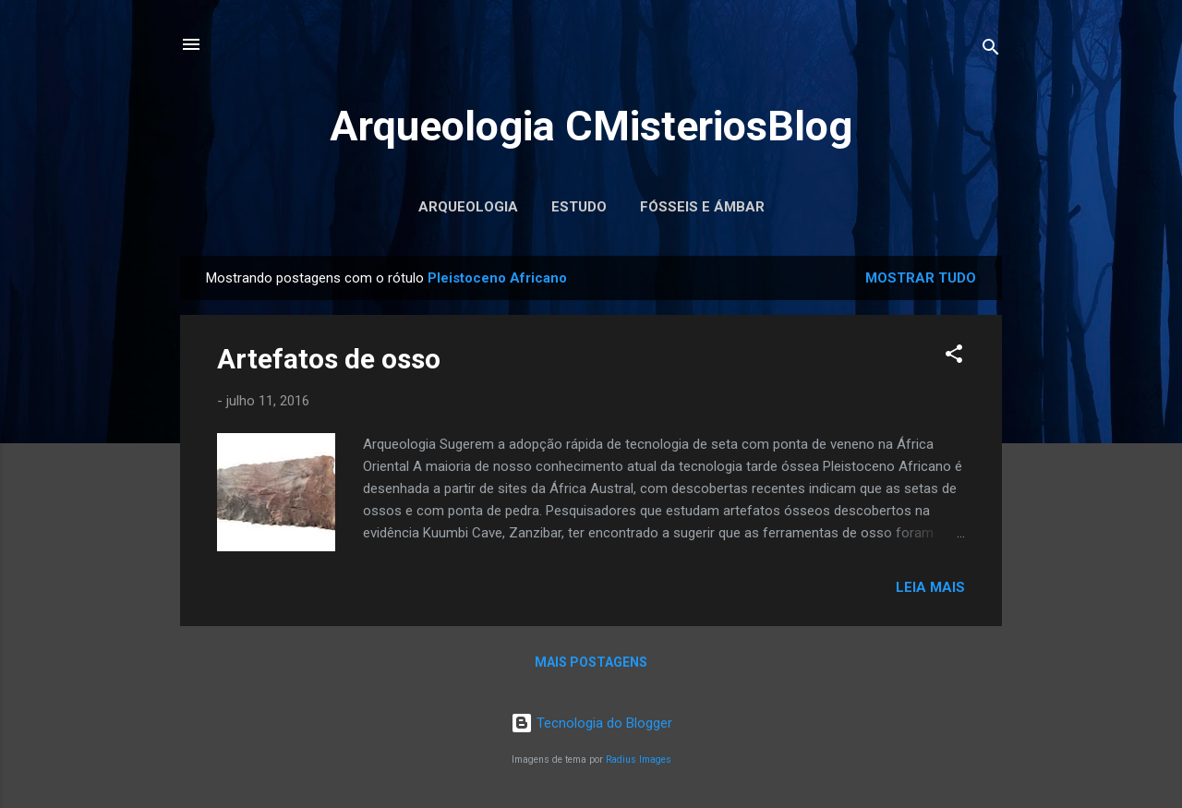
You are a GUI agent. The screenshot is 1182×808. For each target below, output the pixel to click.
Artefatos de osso (328, 359)
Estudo (579, 207)
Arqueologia (468, 207)
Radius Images (638, 760)
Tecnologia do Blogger (591, 723)
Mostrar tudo (920, 278)
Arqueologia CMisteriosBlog (591, 126)
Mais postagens (591, 662)
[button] (954, 357)
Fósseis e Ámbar (702, 207)
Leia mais (930, 587)
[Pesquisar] (991, 50)
